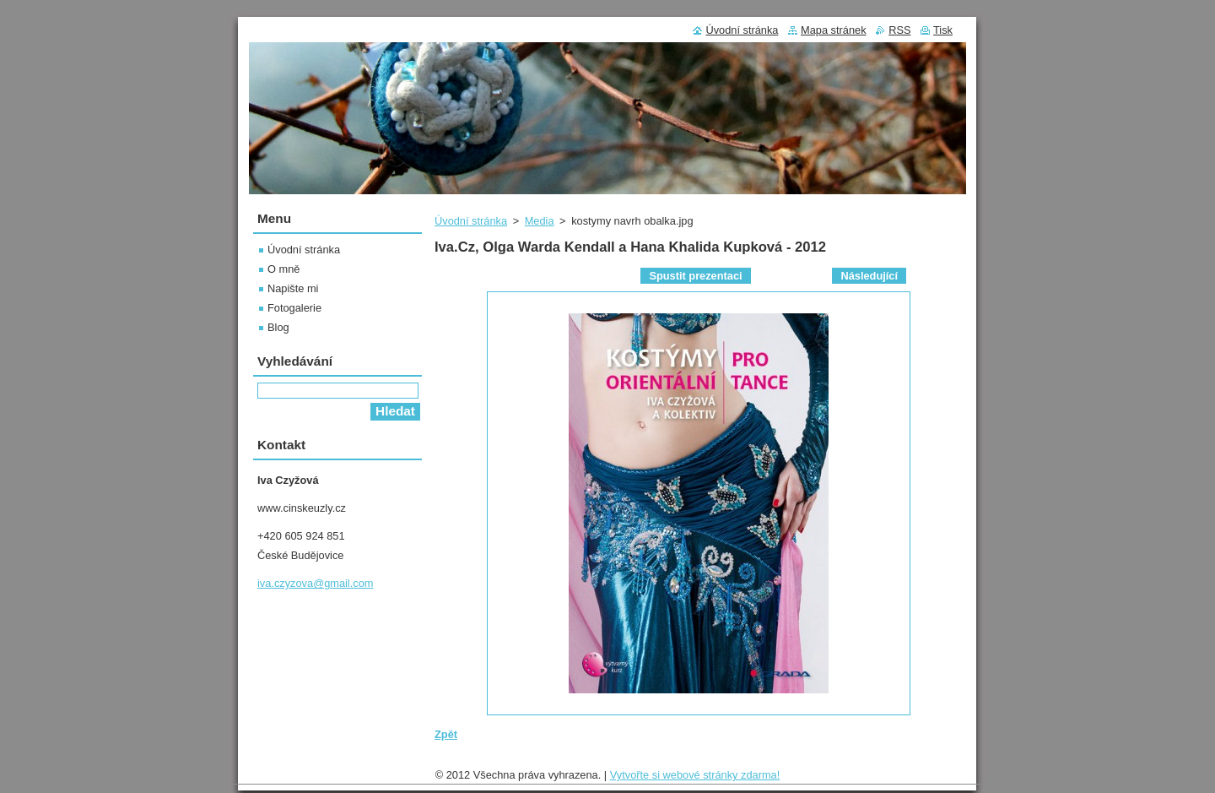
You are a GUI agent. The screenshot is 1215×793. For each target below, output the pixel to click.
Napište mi (292, 288)
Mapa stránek (834, 30)
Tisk (943, 30)
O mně (283, 269)
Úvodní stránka (471, 221)
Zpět (446, 734)
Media (539, 221)
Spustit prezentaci (695, 275)
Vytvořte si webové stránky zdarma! (695, 775)
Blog (278, 327)
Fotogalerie (294, 307)
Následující (869, 275)
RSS (899, 30)
